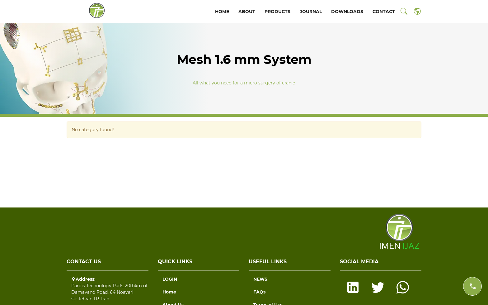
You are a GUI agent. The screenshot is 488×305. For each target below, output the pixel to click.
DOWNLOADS (347, 11)
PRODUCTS (277, 11)
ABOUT (246, 11)
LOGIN (169, 279)
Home (169, 292)
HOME (222, 11)
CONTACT (384, 11)
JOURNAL (311, 11)
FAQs (259, 292)
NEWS (260, 279)
